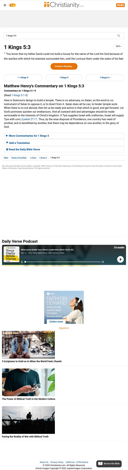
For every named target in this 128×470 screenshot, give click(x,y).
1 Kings (33, 158)
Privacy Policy (57, 462)
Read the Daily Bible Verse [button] (23, 149)
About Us (44, 462)
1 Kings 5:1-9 (19, 95)
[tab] (64, 136)
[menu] (5, 6)
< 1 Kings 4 (23, 77)
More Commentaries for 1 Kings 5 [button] (27, 135)
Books (19, 158)
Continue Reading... (64, 66)
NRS (119, 46)
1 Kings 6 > (105, 77)
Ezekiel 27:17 (29, 119)
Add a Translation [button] (18, 143)
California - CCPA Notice (77, 462)
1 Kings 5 (64, 77)
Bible (6, 158)
